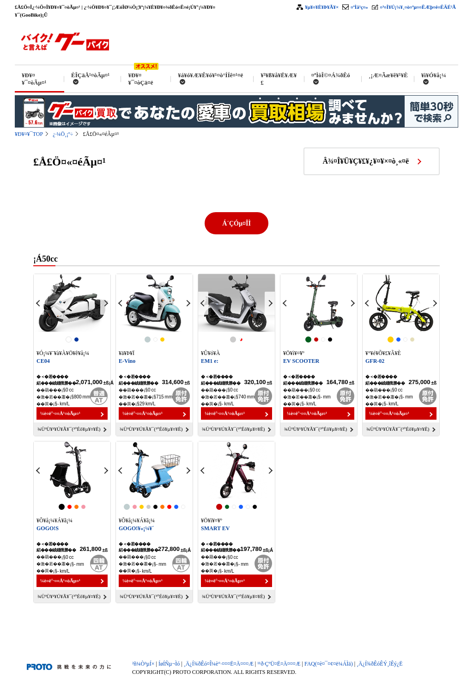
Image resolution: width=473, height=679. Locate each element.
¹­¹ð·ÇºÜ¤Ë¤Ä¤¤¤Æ (278, 664)
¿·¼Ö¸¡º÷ (63, 134)
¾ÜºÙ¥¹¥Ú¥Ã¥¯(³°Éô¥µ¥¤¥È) (69, 429)
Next (105, 303)
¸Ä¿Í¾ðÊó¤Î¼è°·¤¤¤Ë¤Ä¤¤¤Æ (219, 664)
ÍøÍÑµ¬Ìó (169, 664)
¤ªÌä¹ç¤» (359, 7)
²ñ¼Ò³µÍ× (143, 664)
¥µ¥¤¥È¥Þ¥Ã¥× (322, 7)
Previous (39, 303)
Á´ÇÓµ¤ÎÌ (236, 223)
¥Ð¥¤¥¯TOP (29, 134)
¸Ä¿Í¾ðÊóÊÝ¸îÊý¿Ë (380, 664)
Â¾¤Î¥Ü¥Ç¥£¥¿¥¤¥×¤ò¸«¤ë (366, 161)
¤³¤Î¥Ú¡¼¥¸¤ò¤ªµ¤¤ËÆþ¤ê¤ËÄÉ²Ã (418, 7)
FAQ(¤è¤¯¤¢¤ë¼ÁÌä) (328, 664)
